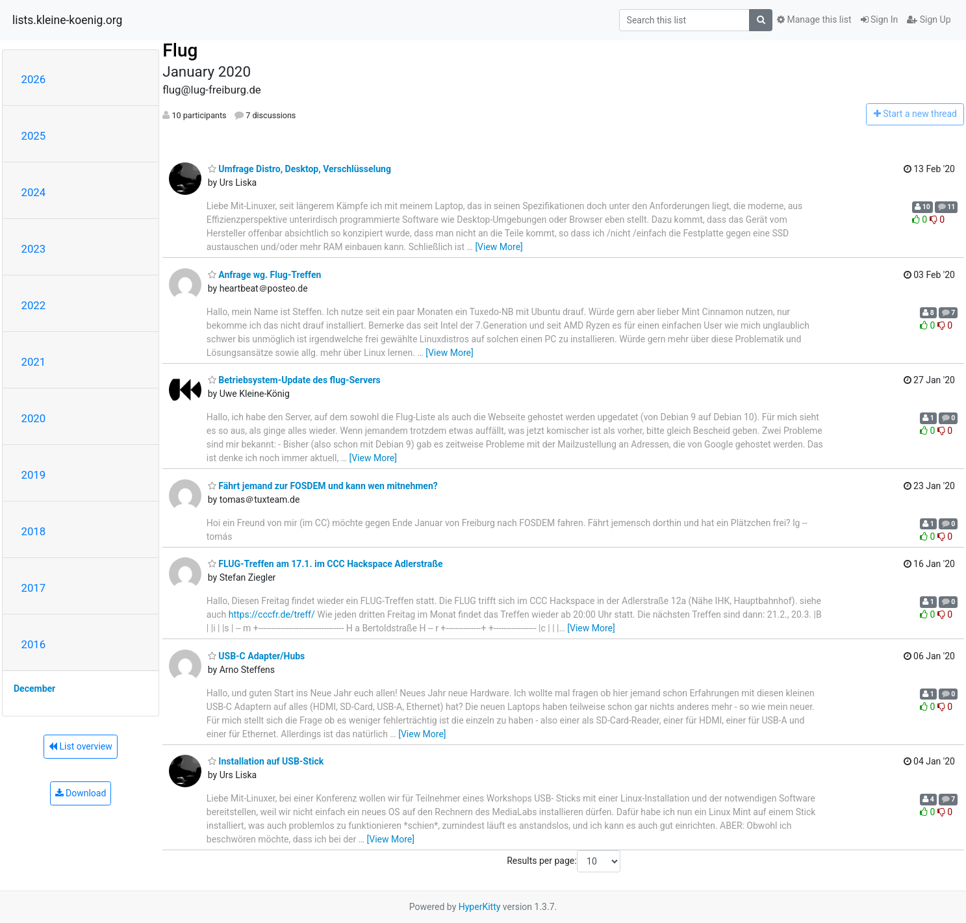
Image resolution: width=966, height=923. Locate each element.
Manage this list (814, 19)
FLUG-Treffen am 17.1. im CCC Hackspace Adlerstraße (325, 564)
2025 (33, 135)
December (34, 688)
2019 (33, 474)
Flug (179, 50)
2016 (33, 644)
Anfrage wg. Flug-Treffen (265, 275)
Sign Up (928, 19)
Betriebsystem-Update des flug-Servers (294, 380)
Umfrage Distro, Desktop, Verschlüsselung (299, 169)
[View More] (498, 247)
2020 (33, 418)
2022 (33, 305)
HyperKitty (480, 907)
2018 (33, 531)
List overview (80, 746)
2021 (33, 361)
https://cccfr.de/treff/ (272, 614)
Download (81, 793)
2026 (33, 79)
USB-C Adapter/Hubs (256, 656)
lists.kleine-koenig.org (67, 20)
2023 (33, 248)
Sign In (879, 19)
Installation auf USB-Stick (266, 761)
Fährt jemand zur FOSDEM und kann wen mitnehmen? (323, 486)
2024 (33, 192)
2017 (33, 587)
